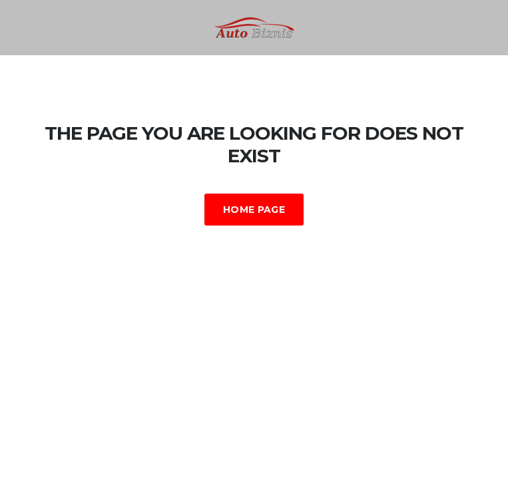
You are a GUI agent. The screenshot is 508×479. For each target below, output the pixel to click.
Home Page (254, 210)
